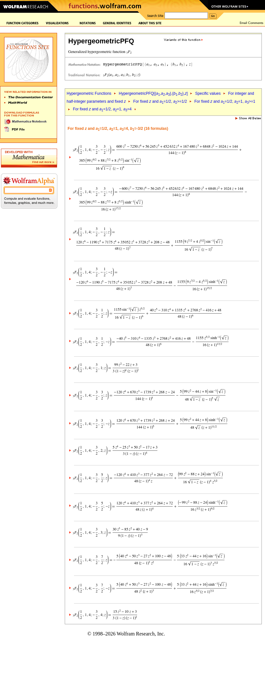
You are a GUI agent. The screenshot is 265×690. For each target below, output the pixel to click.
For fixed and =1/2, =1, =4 (102, 109)
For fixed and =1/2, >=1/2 (160, 101)
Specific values (208, 93)
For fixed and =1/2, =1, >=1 (225, 101)
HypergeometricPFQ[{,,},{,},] (153, 93)
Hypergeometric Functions (89, 93)
